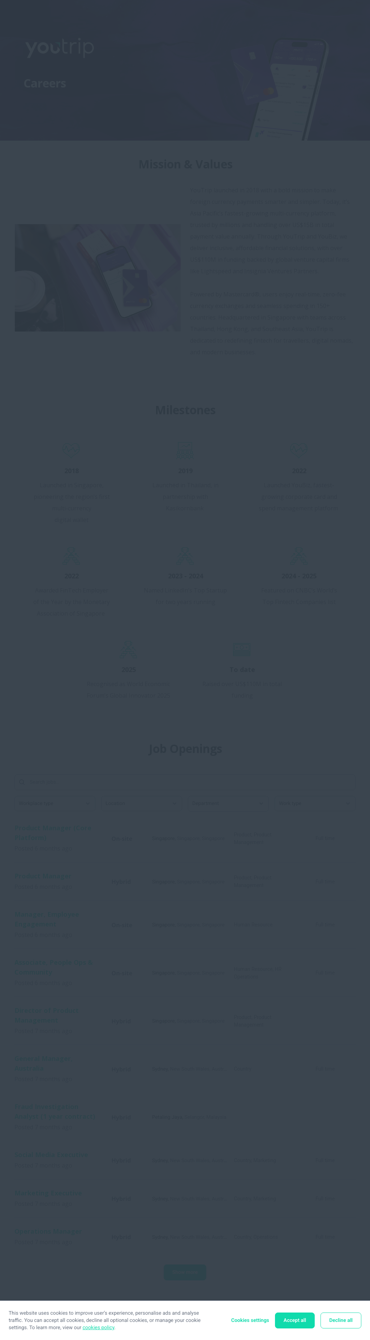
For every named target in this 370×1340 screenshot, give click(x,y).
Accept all (295, 1320)
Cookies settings (250, 1320)
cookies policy (99, 1328)
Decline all (341, 1320)
